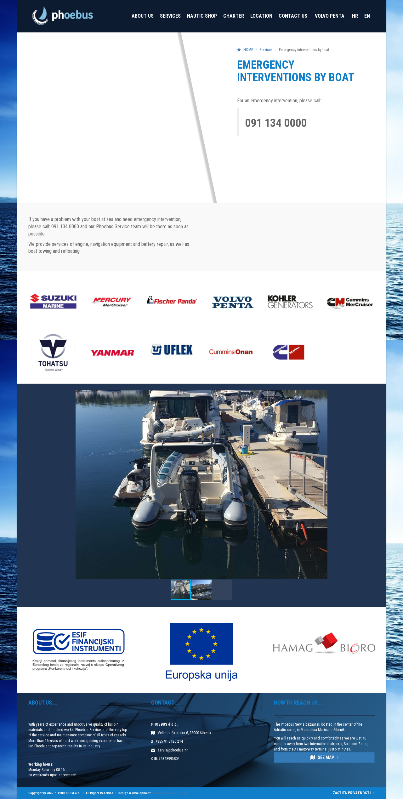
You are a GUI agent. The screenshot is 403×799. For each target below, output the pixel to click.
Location (261, 16)
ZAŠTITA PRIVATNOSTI (354, 793)
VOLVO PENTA (329, 16)
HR (355, 16)
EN (367, 16)
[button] (380, 484)
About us (143, 16)
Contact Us (293, 16)
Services (170, 16)
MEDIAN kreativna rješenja (170, 793)
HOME (245, 50)
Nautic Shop (202, 16)
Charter (233, 16)
